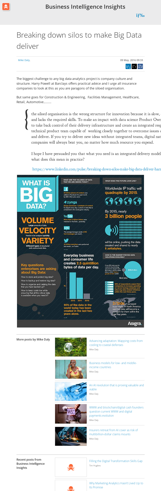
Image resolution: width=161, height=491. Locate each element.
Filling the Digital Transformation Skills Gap (116, 461)
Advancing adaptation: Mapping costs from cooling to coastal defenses (116, 343)
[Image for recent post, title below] (71, 467)
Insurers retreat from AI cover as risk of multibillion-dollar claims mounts (113, 432)
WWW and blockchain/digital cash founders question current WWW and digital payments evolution (116, 411)
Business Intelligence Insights (85, 6)
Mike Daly (24, 60)
